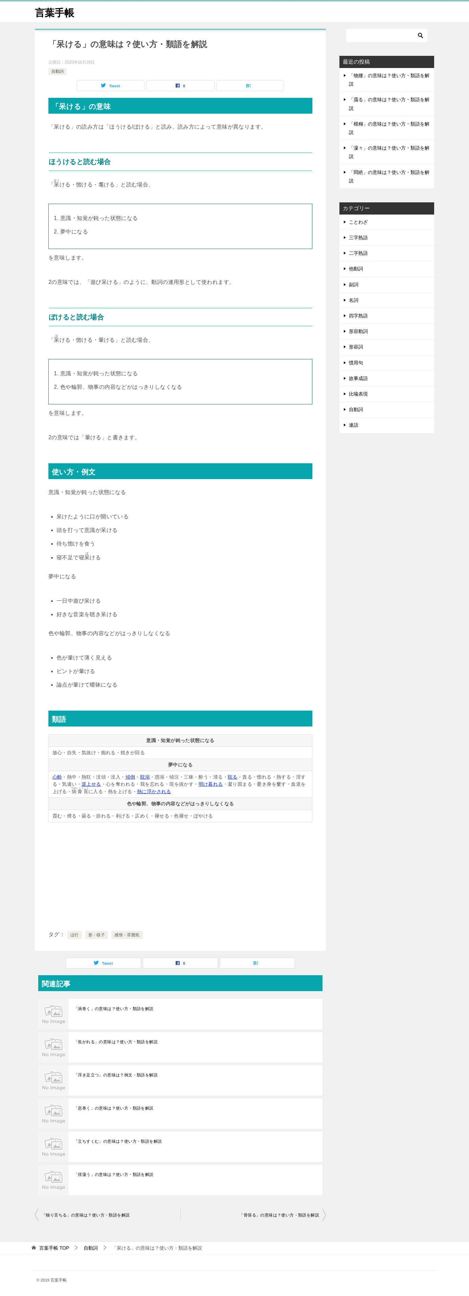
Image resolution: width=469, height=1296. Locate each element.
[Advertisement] (180, 875)
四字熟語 (358, 315)
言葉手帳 (55, 11)
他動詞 (356, 268)
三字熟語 (358, 237)
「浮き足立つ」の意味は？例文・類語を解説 (116, 1075)
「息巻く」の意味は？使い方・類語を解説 (114, 1108)
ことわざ (358, 222)
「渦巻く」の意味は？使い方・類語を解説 (114, 1008)
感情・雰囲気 (126, 935)
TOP (54, 1248)
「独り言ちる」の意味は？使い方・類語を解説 (86, 1215)
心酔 (57, 777)
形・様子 (96, 935)
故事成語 (358, 378)
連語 (353, 425)
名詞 (353, 300)
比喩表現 (358, 394)
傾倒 (130, 777)
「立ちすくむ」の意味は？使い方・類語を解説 (118, 1141)
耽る (233, 777)
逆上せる (91, 784)
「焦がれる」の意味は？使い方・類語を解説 (116, 1042)
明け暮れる (211, 784)
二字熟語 (358, 253)
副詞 (353, 284)
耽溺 (145, 777)
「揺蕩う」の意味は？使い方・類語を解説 (114, 1174)
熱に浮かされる (154, 791)
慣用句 (356, 362)
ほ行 (74, 935)
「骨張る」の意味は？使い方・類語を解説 (279, 1215)
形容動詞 (358, 331)
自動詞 (57, 71)
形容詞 (356, 347)
